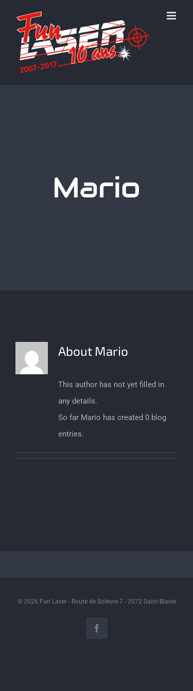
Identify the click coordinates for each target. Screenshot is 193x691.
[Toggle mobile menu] (172, 15)
